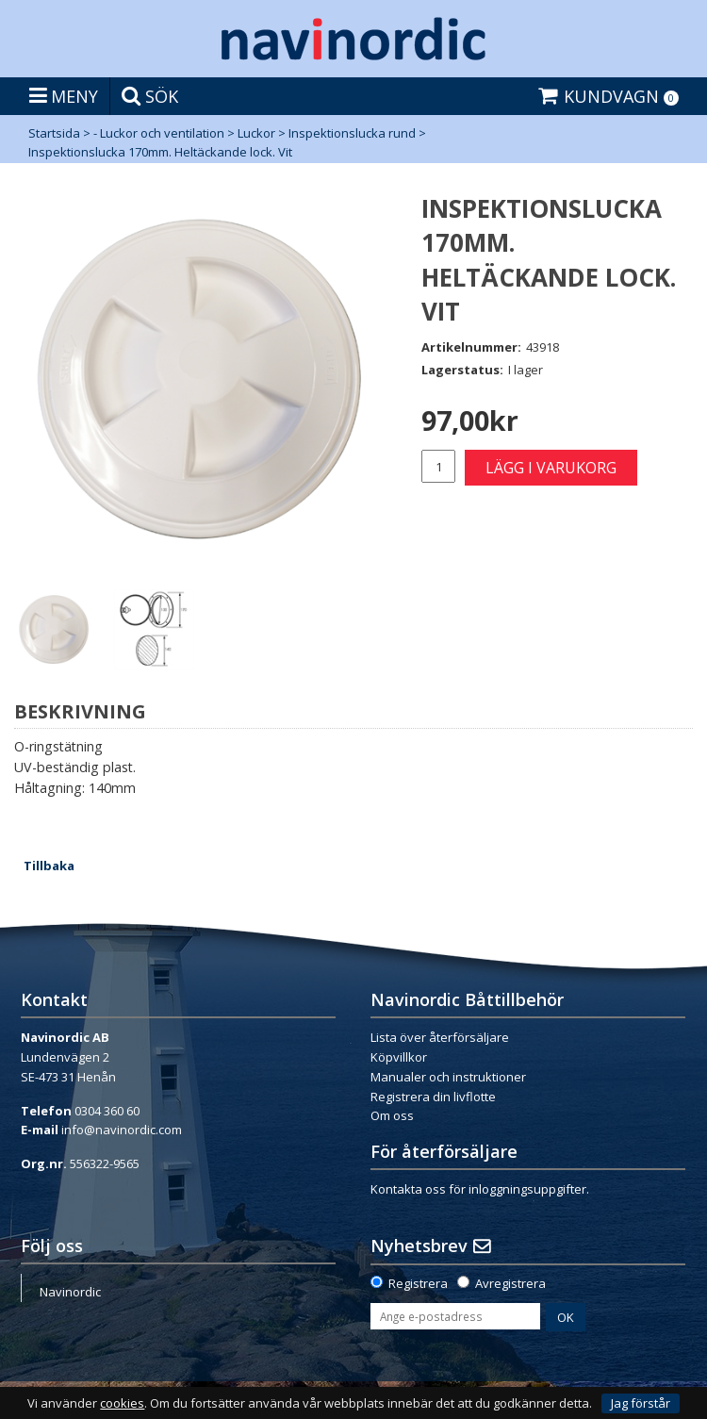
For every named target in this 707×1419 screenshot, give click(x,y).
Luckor (256, 132)
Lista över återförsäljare (439, 1037)
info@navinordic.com (121, 1129)
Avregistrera (510, 1283)
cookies (122, 1403)
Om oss (392, 1115)
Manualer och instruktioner (448, 1076)
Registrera (418, 1283)
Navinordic (70, 1291)
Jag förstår (640, 1402)
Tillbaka (49, 865)
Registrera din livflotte (433, 1096)
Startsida (54, 132)
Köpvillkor (398, 1056)
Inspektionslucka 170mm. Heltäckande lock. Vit (160, 151)
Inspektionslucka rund (352, 132)
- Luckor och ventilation (158, 132)
